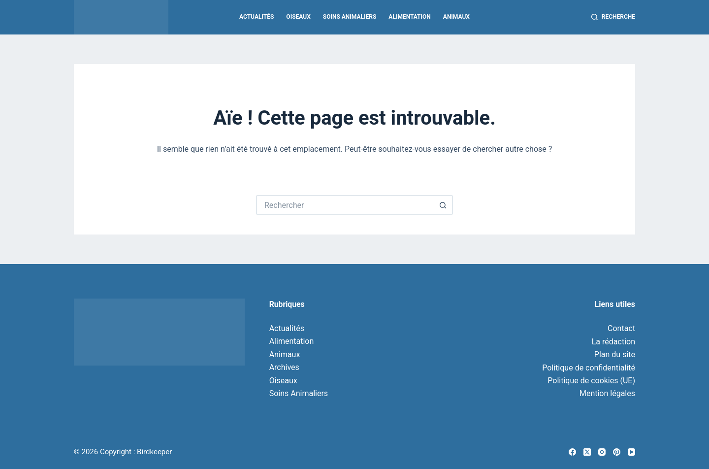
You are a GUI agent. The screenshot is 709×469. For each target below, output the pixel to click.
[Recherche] (613, 17)
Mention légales (607, 393)
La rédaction (613, 341)
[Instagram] (602, 452)
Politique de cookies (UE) (591, 380)
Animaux (456, 16)
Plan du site (614, 354)
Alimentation (409, 16)
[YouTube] (631, 452)
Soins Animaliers (350, 16)
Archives (284, 367)
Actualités (256, 16)
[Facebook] (572, 452)
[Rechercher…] (344, 205)
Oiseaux (298, 16)
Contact (621, 328)
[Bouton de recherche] (443, 205)
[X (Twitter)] (587, 452)
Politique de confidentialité (588, 367)
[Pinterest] (616, 452)
